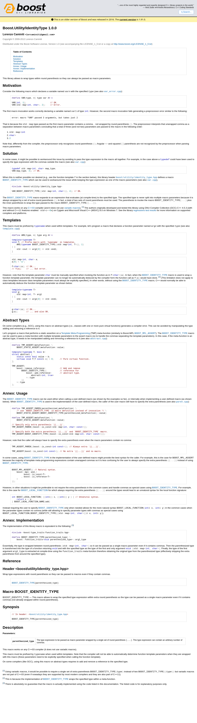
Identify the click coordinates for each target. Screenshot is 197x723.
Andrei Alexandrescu (166, 7)
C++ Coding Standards (185, 7)
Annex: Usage (19, 66)
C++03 (31, 210)
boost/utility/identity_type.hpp (136, 179)
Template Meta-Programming (75, 345)
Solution (17, 59)
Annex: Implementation (24, 68)
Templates (18, 61)
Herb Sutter (149, 7)
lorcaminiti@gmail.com (40, 34)
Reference (18, 71)
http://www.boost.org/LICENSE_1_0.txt (133, 44)
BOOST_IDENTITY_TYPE (15, 181)
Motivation (18, 56)
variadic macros (72, 210)
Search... (186, 12)
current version (127, 19)
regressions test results (144, 213)
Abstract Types (20, 63)
